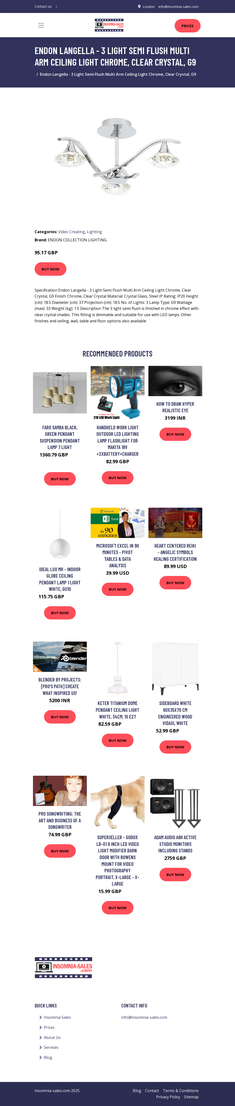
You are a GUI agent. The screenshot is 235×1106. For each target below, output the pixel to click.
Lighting (94, 231)
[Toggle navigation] (41, 25)
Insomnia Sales (57, 1017)
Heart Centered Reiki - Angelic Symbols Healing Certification (175, 552)
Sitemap (191, 1097)
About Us (52, 1037)
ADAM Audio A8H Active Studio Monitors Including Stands (175, 843)
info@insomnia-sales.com (179, 6)
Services (51, 1047)
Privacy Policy (168, 1097)
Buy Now (50, 269)
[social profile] (56, 6)
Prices (188, 25)
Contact (152, 1090)
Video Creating (71, 231)
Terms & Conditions (181, 1090)
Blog (48, 1057)
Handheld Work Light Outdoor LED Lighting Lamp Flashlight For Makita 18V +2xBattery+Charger (117, 440)
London (149, 6)
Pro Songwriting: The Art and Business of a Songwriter (59, 820)
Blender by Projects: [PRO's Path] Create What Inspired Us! (59, 686)
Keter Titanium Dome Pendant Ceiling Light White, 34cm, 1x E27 (117, 709)
